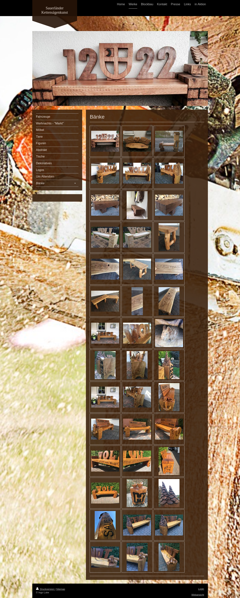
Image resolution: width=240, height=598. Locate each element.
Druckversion (45, 589)
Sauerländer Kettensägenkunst (54, 10)
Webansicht (197, 594)
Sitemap (60, 589)
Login (201, 589)
